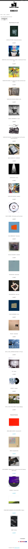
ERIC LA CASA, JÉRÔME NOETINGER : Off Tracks (14, 351)
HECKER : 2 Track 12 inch (14, 490)
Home (22, 0)
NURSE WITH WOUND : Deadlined (14, 196)
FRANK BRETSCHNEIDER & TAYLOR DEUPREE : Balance (14, 510)
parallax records (16, 547)
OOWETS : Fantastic (14, 388)
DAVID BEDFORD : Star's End (14, 294)
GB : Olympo (14, 371)
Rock (4, 14)
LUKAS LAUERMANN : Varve (14, 314)
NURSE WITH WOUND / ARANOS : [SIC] (14, 99)
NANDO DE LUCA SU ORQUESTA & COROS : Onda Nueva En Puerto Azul (14, 60)
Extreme (7, 14)
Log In (26, 0)
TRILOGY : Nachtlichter (14, 333)
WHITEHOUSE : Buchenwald (14, 274)
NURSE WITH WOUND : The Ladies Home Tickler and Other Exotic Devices (14, 81)
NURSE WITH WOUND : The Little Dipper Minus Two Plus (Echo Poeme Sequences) (14, 138)
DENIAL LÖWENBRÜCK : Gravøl (14, 118)
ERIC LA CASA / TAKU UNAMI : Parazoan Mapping (14, 406)
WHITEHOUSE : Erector (14, 177)
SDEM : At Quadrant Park (14, 450)
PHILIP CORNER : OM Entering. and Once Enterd (14, 216)
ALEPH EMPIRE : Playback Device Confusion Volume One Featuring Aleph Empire (14, 470)
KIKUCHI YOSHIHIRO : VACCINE (14, 254)
